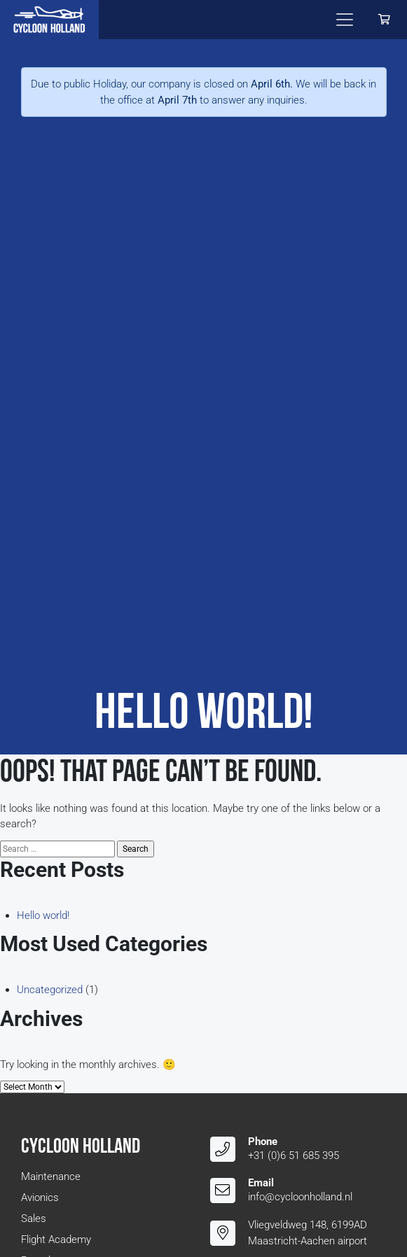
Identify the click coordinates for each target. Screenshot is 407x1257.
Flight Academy (56, 1239)
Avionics (40, 1197)
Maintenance (51, 1176)
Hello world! (43, 915)
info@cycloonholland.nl (300, 1197)
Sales (33, 1218)
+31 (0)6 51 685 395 (293, 1155)
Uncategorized (50, 989)
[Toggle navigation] (344, 19)
